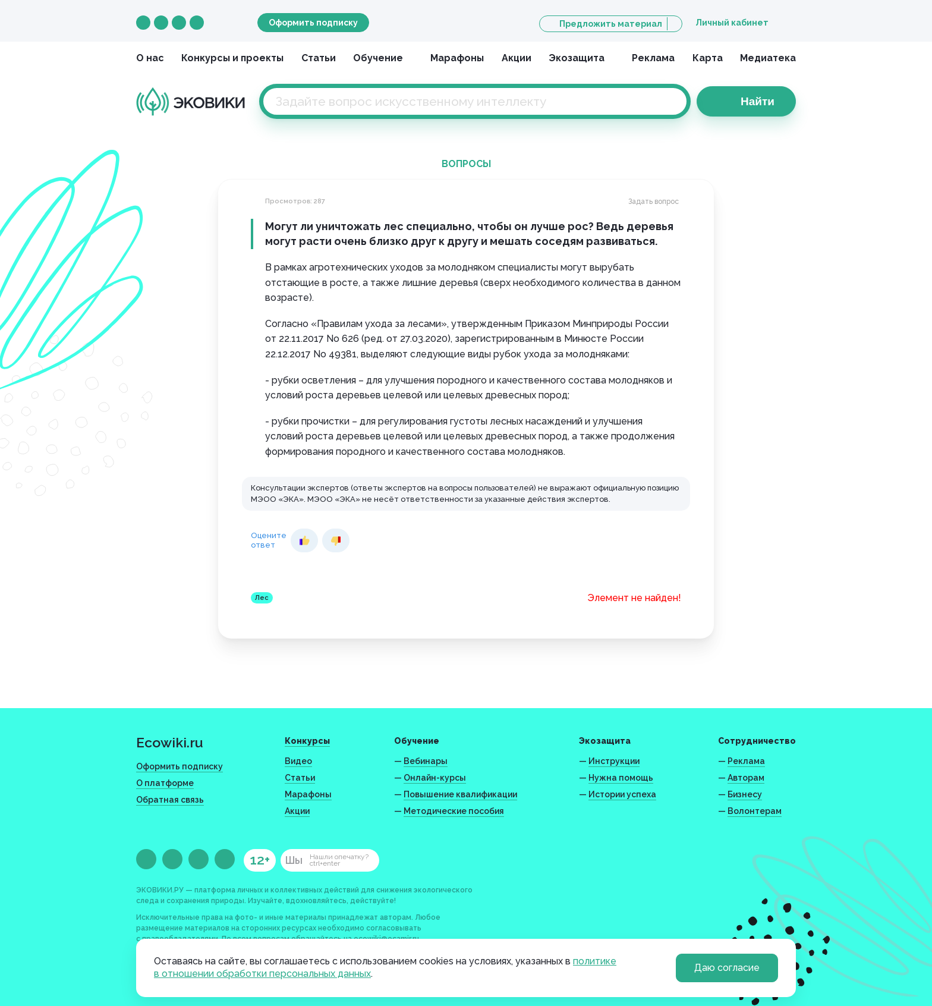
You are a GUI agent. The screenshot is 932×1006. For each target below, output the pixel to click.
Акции (516, 58)
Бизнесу (745, 794)
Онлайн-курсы (435, 777)
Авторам (746, 777)
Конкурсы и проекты (232, 58)
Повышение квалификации (460, 794)
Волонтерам (755, 811)
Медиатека (768, 58)
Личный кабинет (732, 22)
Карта (707, 58)
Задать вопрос (653, 201)
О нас (150, 58)
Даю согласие (727, 967)
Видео (298, 761)
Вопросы (466, 163)
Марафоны (457, 58)
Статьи (318, 58)
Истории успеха (622, 794)
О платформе (165, 783)
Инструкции (614, 761)
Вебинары (426, 761)
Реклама (653, 58)
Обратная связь (170, 799)
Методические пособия (454, 811)
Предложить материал (610, 24)
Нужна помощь (620, 777)
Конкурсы (307, 741)
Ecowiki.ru (169, 742)
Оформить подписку (313, 22)
